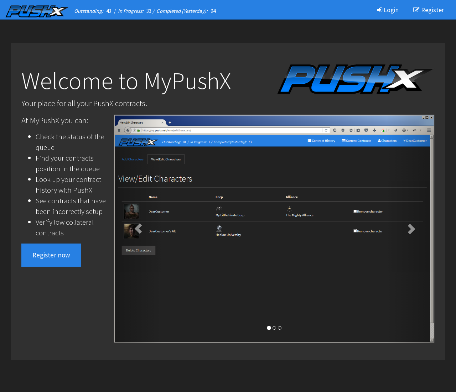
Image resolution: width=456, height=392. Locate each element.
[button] (138, 229)
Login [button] (388, 10)
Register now (51, 255)
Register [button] (428, 10)
